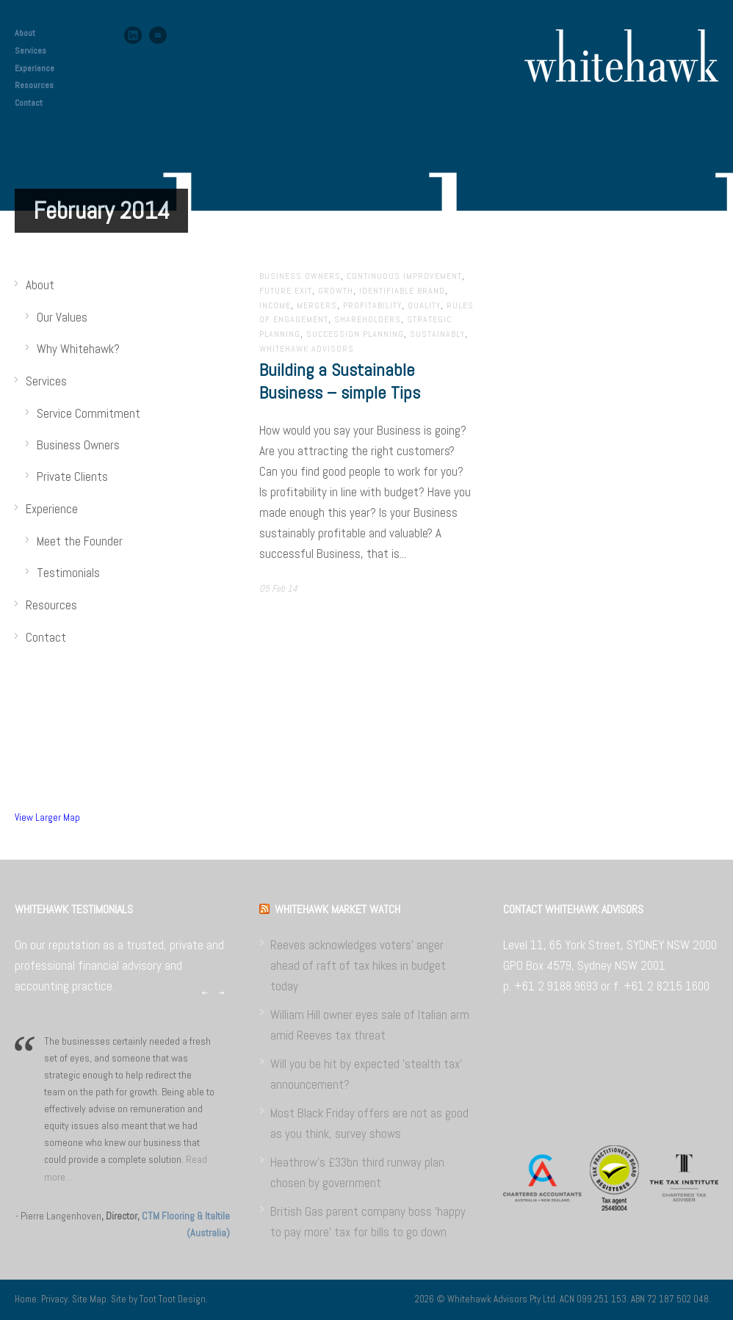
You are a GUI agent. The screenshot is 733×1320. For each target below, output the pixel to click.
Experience (34, 68)
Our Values (62, 317)
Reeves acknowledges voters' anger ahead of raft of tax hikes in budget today (358, 965)
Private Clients (72, 476)
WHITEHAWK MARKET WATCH (337, 909)
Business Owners (300, 276)
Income (275, 305)
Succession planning (355, 334)
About (25, 33)
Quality (424, 305)
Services (30, 51)
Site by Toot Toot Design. (159, 1299)
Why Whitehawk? (78, 349)
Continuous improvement (404, 276)
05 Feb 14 (278, 588)
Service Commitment (88, 413)
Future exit (285, 291)
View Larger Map (47, 817)
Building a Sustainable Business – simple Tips (339, 381)
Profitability (372, 305)
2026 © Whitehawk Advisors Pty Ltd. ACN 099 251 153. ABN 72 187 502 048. (563, 1299)
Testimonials (68, 573)
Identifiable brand (402, 291)
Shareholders (367, 319)
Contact (29, 103)
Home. (28, 1299)
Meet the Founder (80, 541)
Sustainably (437, 334)
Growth (335, 291)
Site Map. (91, 1299)
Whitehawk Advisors (306, 349)
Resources (34, 85)
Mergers (317, 305)
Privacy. (56, 1299)
